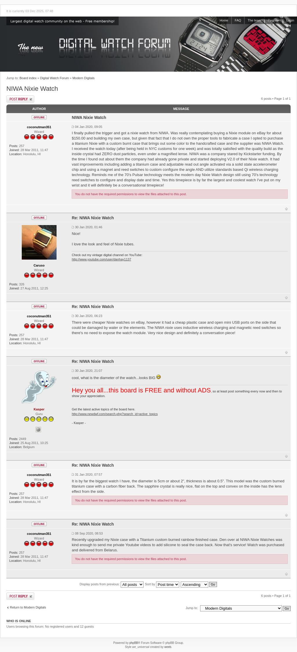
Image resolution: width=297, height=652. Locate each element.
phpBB (133, 642)
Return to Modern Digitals (28, 607)
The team (254, 20)
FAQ (238, 20)
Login (290, 20)
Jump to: (192, 608)
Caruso (39, 265)
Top (286, 208)
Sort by (162, 584)
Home (224, 20)
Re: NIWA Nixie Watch (93, 217)
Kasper (39, 409)
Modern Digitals (84, 78)
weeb (167, 647)
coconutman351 (39, 127)
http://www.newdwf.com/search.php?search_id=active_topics (114, 414)
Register (274, 20)
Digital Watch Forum (54, 78)
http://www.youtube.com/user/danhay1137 (101, 259)
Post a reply (20, 99)
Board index (28, 78)
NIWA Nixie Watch (32, 88)
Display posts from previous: (112, 584)
